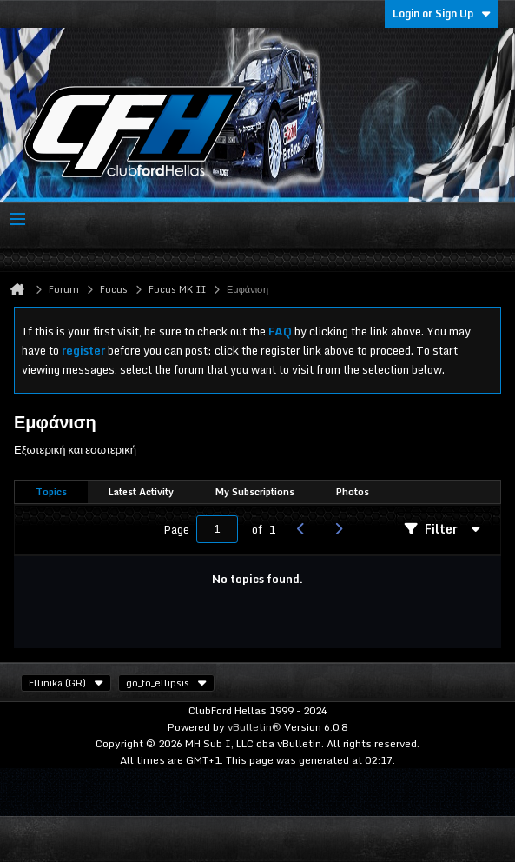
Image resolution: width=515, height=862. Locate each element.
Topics (51, 492)
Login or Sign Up (442, 13)
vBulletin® (254, 727)
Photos (352, 492)
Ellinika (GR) (66, 683)
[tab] (51, 492)
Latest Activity (141, 492)
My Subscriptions (254, 492)
